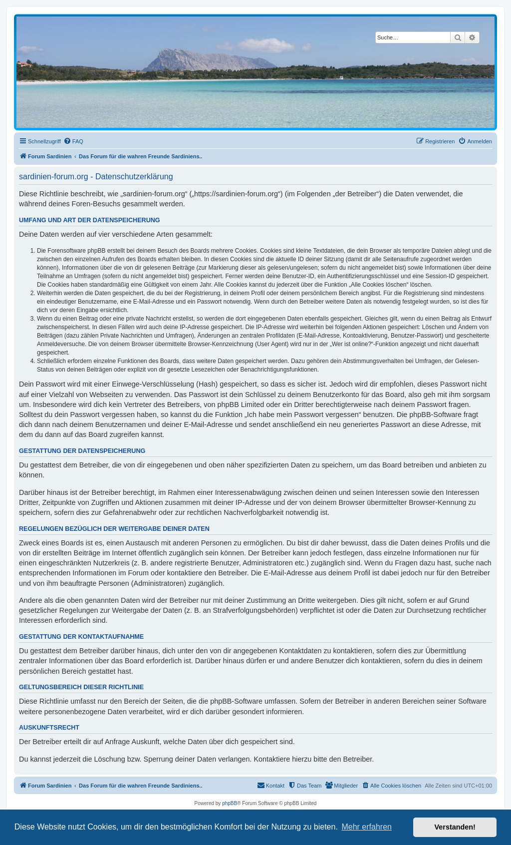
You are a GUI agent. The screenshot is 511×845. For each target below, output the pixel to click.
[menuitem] (73, 141)
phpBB (229, 803)
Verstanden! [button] (455, 827)
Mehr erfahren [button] (366, 827)
